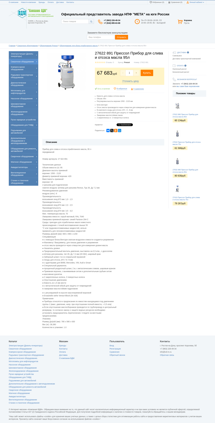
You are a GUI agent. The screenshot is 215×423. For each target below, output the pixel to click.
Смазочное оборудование (27, 46)
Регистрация (115, 349)
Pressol (127, 62)
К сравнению (139, 89)
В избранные (122, 89)
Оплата (51, 2)
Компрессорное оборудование (22, 352)
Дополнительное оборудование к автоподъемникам (32, 384)
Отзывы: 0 (110, 62)
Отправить (121, 37)
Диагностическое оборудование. (23, 358)
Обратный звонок (117, 355)
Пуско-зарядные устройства (21, 374)
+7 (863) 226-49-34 (112, 20)
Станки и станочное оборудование (24, 403)
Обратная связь (167, 355)
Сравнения (114, 352)
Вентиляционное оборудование (23, 400)
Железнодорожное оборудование (24, 371)
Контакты (70, 2)
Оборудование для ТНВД (20, 377)
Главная (12, 46)
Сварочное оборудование (20, 390)
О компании (13, 2)
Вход (112, 345)
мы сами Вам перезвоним (187, 86)
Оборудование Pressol (49, 46)
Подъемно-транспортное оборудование (26, 355)
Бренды (42, 2)
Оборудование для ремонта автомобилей (27, 387)
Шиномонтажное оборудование (23, 368)
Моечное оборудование (19, 393)
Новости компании (28, 2)
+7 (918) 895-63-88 (112, 23)
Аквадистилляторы (17, 396)
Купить (147, 73)
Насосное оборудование (20, 365)
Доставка (60, 2)
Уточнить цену (130, 81)
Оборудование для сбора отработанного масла (79, 46)
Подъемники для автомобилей (22, 380)
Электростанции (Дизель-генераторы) (26, 345)
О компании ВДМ (66, 358)
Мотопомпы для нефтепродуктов (23, 361)
